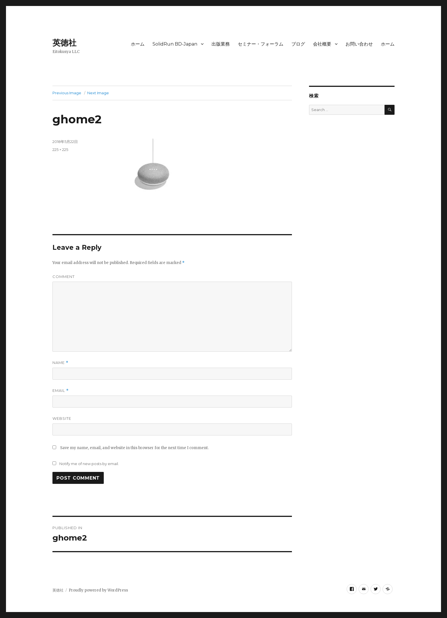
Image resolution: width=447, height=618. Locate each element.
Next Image (98, 93)
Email (60, 390)
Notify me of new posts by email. (89, 463)
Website (61, 418)
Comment (63, 276)
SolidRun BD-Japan (175, 44)
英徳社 (64, 43)
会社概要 (322, 44)
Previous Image (66, 93)
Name (60, 362)
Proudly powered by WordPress (98, 590)
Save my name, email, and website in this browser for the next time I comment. (134, 447)
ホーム (138, 44)
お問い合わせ (359, 44)
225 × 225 (60, 149)
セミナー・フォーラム (260, 44)
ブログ (298, 44)
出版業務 (221, 44)
